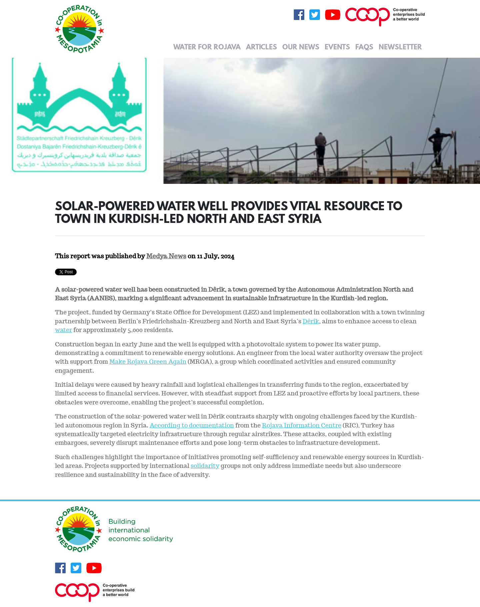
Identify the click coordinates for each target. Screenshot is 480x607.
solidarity (205, 466)
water (63, 330)
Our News (300, 47)
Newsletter (400, 47)
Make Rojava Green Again (147, 361)
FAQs (364, 47)
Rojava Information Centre (301, 425)
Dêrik (311, 321)
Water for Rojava (207, 47)
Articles (261, 47)
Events (337, 47)
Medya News (166, 256)
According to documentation (192, 425)
